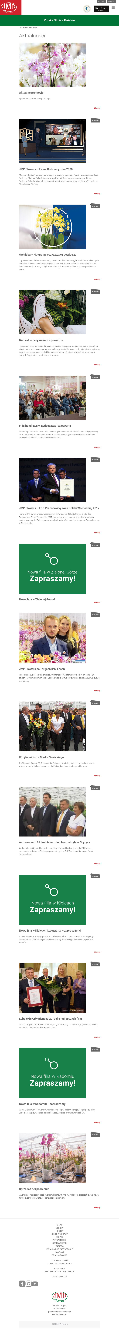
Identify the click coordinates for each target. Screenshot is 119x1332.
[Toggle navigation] (113, 7)
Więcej (97, 108)
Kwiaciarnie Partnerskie (59, 1255)
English (111, 1)
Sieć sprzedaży (59, 1239)
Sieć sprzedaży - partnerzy (59, 1277)
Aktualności (33, 27)
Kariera (59, 1252)
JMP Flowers (23, 27)
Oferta (59, 1233)
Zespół (59, 1243)
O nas (59, 1230)
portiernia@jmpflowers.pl (59, 1317)
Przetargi (59, 1274)
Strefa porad (59, 1249)
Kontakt (59, 1258)
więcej (97, 199)
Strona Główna (59, 1266)
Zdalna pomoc (59, 1261)
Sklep (60, 1236)
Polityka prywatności (60, 1269)
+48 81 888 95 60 (59, 1320)
